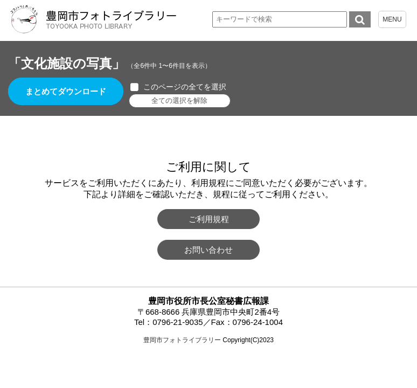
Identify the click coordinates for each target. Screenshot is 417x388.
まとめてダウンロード (65, 91)
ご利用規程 (209, 219)
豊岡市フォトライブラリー (182, 340)
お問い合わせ (208, 249)
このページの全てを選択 (184, 86)
